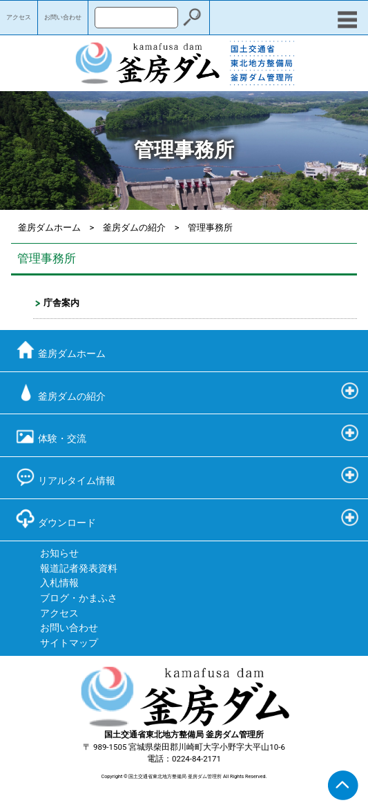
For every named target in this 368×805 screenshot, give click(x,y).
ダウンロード (55, 519)
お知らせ (59, 553)
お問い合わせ (62, 17)
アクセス (18, 17)
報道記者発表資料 (78, 568)
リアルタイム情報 (65, 477)
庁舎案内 (61, 303)
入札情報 (59, 583)
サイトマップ (69, 643)
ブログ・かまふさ (78, 598)
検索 (192, 17)
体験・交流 (50, 435)
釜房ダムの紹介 (134, 227)
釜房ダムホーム (49, 227)
